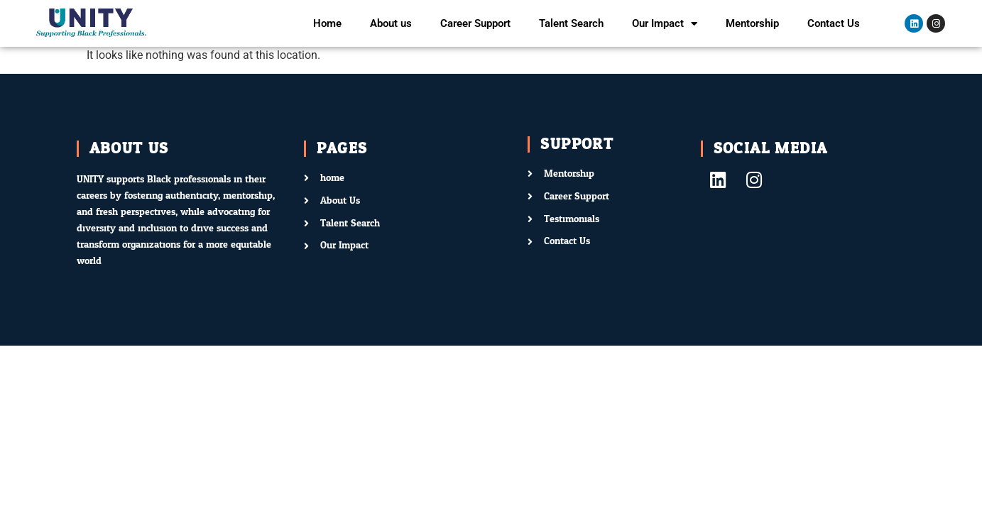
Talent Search (571, 23)
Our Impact (664, 23)
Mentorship (752, 23)
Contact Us (833, 23)
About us (391, 23)
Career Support (475, 23)
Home (327, 23)
